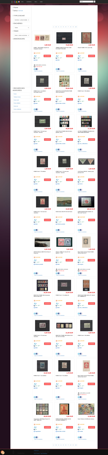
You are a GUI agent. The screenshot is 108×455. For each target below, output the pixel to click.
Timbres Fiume (17, 97)
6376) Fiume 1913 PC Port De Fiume (64, 211)
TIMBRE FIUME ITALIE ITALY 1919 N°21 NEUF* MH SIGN (63, 48)
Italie (36, 60)
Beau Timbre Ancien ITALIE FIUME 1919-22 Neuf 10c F (86, 376)
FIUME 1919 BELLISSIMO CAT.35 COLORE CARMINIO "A (63, 419)
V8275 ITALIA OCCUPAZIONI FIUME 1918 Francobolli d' (64, 91)
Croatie (81, 431)
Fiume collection (17, 109)
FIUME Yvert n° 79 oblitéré (40, 171)
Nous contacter (37, 453)
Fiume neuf (16, 100)
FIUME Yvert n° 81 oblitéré (62, 375)
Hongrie (81, 264)
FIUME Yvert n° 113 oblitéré (40, 375)
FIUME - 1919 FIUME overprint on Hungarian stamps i (41, 48)
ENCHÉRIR (47, 56)
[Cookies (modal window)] (2, 452)
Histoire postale (61, 224)
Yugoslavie (38, 431)
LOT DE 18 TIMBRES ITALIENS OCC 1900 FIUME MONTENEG (86, 132)
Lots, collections (83, 143)
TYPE (22, 2)
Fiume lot (16, 106)
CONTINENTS (29, 2)
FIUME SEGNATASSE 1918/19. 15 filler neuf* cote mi (85, 212)
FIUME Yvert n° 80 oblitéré (84, 91)
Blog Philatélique (44, 453)
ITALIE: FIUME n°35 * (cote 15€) (85, 47)
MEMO (41, 2)
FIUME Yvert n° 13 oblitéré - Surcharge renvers (40, 91)
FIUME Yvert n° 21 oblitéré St (62, 295)
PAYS (35, 2)
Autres (81, 183)
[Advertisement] (21, 64)
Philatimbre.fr (36, 450)
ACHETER (69, 56)
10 (75, 26)
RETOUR (20, 10)
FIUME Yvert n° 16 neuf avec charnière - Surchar (40, 132)
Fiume (15, 94)
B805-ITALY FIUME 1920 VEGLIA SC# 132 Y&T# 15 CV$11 (64, 336)
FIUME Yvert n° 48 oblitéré (84, 335)
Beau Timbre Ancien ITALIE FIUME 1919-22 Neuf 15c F (86, 252)
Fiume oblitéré (17, 103)
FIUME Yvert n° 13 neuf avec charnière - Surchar (62, 172)
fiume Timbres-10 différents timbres (86, 419)
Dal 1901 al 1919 (61, 103)
